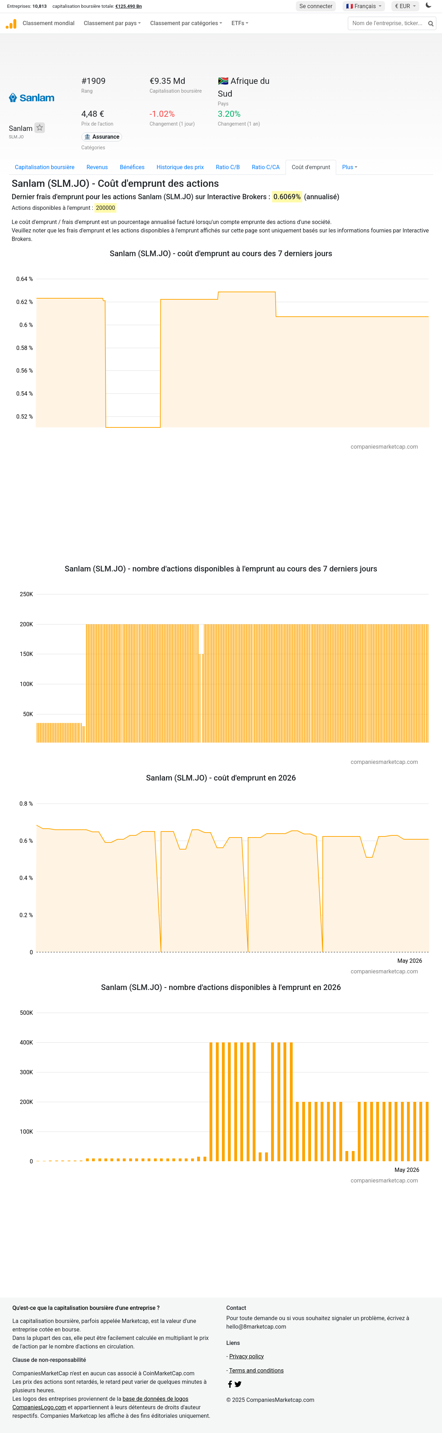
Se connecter (315, 6)
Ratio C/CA (266, 167)
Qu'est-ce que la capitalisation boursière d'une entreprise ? (86, 1308)
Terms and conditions (256, 1370)
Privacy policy (246, 1356)
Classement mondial (49, 23)
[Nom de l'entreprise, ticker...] (392, 23)
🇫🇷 (361, 6)
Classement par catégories (184, 23)
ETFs (237, 23)
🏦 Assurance (101, 136)
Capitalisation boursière (44, 167)
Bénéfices (132, 167)
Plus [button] (347, 167)
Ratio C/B (228, 167)
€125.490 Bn (128, 6)
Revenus (97, 167)
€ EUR (403, 6)
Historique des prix (180, 167)
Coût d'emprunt (311, 167)
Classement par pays (110, 23)
